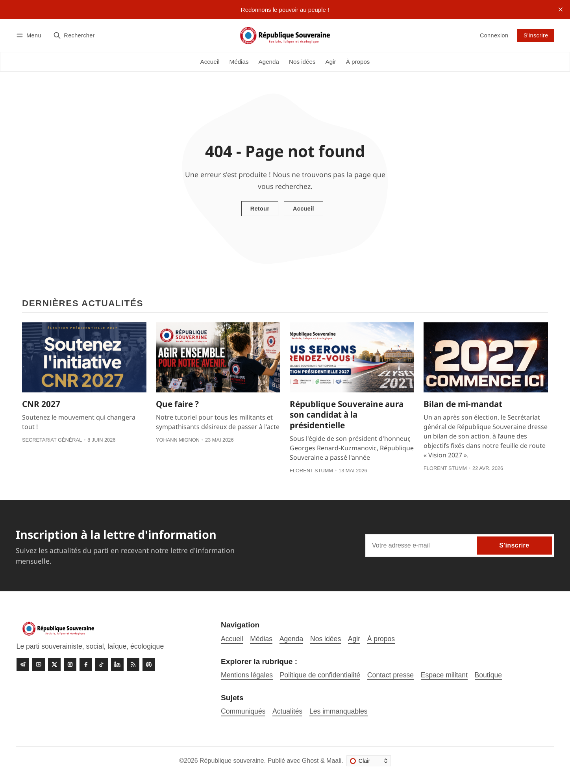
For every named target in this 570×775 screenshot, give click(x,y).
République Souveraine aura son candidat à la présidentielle (346, 414)
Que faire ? (177, 403)
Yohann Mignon (178, 440)
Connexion (494, 35)
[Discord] (148, 664)
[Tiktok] (101, 664)
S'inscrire (536, 35)
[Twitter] (54, 664)
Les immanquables (338, 711)
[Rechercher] (74, 35)
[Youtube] (38, 664)
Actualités (287, 711)
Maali (333, 760)
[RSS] (133, 664)
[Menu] (30, 35)
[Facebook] (86, 664)
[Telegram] (23, 664)
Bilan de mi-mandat (463, 403)
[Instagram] (70, 664)
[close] (560, 9)
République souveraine (232, 760)
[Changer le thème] (368, 761)
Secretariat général (52, 440)
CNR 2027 (41, 403)
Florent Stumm (311, 471)
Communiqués (243, 711)
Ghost (310, 760)
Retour (260, 208)
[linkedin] (117, 664)
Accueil (303, 208)
